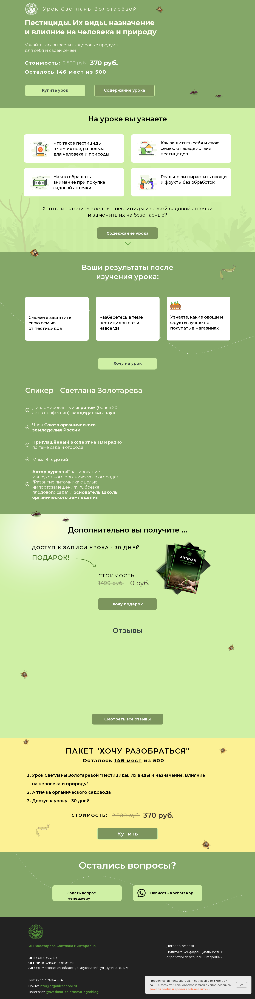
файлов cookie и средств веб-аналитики (180, 989)
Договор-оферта (180, 946)
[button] (124, 90)
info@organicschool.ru (58, 986)
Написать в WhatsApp (171, 893)
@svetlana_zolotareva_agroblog (72, 992)
